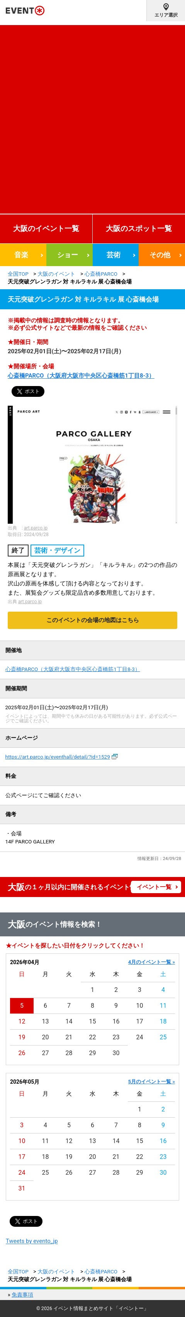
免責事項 (22, 1295)
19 (22, 1037)
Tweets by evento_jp (32, 1241)
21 (69, 1037)
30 (116, 1053)
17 (139, 1021)
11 (163, 1005)
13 (45, 1021)
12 (22, 1021)
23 (116, 1037)
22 (92, 1037)
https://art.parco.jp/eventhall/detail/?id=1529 (57, 757)
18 (163, 1021)
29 (92, 1053)
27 (45, 1053)
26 (22, 1053)
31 (22, 1188)
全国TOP (18, 274)
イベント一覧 (154, 887)
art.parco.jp (36, 528)
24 (139, 1037)
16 (116, 1021)
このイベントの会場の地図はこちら (92, 620)
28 (69, 1053)
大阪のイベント (56, 274)
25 (163, 1037)
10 (139, 1005)
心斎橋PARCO (101, 274)
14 (69, 1021)
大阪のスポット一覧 (139, 228)
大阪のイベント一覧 (46, 228)
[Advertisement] (92, 117)
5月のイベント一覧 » (151, 1081)
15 (92, 1021)
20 (45, 1037)
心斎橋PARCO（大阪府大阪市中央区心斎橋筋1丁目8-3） (81, 375)
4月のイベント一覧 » (151, 962)
